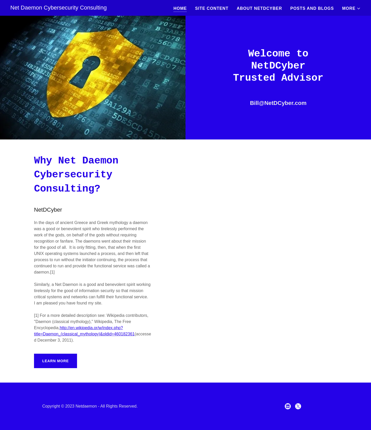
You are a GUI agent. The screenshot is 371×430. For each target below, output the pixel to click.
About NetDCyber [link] (259, 8)
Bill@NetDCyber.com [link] (278, 103)
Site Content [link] (211, 8)
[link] (58, 8)
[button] (351, 8)
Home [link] (180, 8)
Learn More (55, 361)
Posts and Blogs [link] (312, 8)
